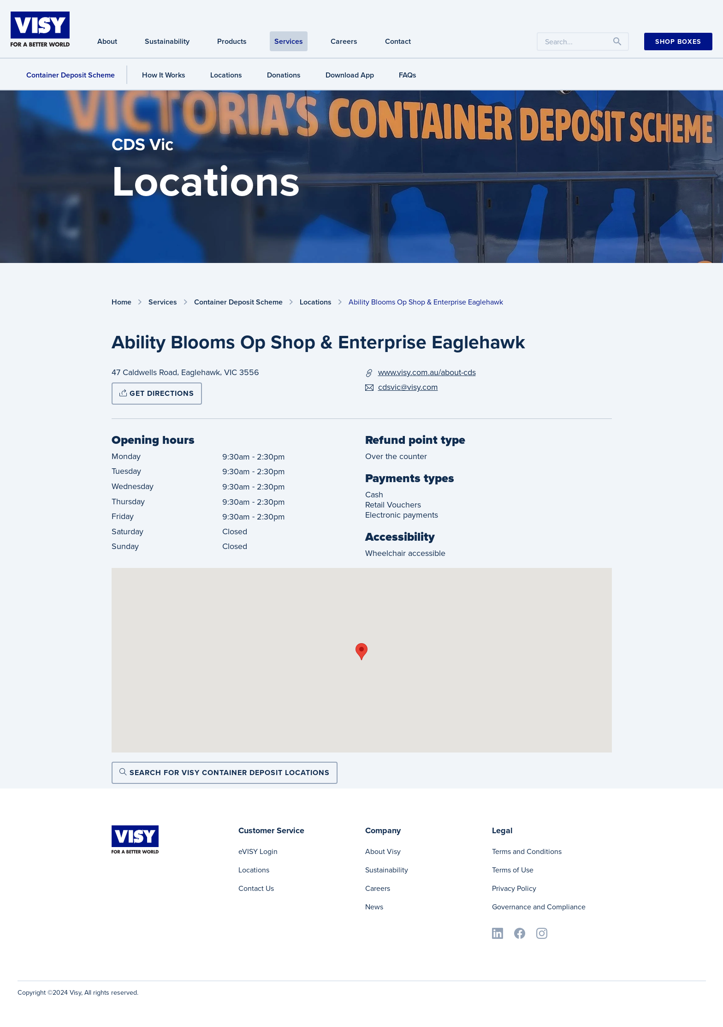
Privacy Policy (514, 888)
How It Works (163, 75)
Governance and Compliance (539, 907)
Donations (284, 75)
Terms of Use (512, 870)
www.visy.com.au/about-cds (427, 372)
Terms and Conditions (527, 851)
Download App (350, 75)
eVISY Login (258, 851)
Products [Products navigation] (232, 41)
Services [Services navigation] (288, 41)
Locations (226, 75)
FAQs (407, 75)
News (374, 907)
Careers (377, 888)
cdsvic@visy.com (408, 387)
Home (121, 302)
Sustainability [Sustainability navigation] (167, 41)
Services (162, 302)
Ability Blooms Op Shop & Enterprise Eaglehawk (426, 302)
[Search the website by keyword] (583, 41)
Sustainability (386, 870)
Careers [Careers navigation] (344, 41)
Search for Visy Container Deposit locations (224, 772)
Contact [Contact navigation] (398, 41)
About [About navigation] (107, 41)
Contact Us (256, 888)
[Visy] (40, 28)
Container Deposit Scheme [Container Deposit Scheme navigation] (70, 75)
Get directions (156, 393)
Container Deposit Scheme (238, 302)
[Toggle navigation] (617, 41)
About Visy (383, 851)
